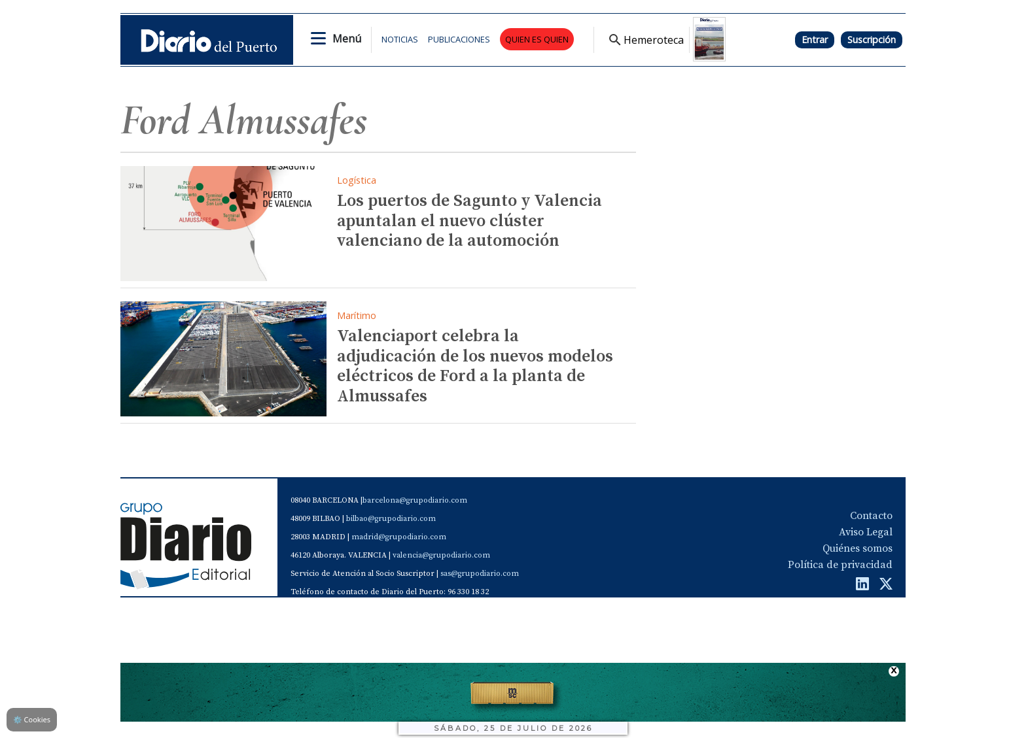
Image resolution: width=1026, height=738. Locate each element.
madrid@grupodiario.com (398, 537)
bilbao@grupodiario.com (391, 519)
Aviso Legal (866, 532)
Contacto (871, 515)
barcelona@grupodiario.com (415, 500)
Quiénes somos (858, 548)
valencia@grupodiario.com (441, 555)
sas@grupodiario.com (479, 574)
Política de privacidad (840, 564)
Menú (346, 38)
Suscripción (871, 39)
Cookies (31, 719)
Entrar (815, 39)
